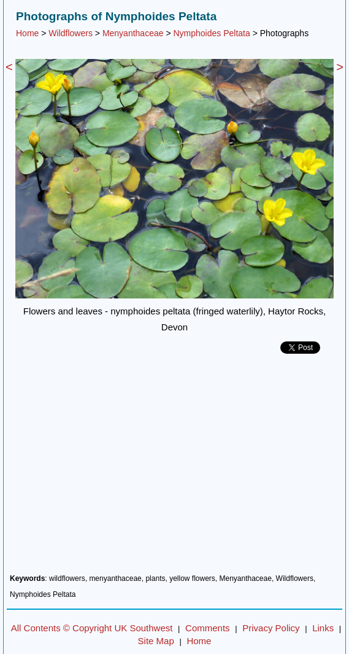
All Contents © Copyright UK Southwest (92, 628)
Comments (207, 628)
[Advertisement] (174, 469)
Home (27, 33)
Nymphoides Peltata (211, 33)
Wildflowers (70, 33)
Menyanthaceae (133, 33)
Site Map (156, 641)
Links (323, 628)
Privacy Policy (270, 628)
